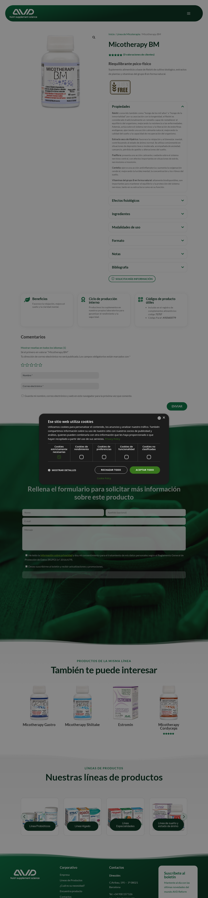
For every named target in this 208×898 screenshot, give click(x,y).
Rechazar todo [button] (111, 470)
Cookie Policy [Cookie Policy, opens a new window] (104, 478)
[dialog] (104, 449)
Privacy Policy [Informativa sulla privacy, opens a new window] (112, 438)
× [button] (163, 418)
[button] (62, 470)
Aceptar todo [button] (145, 470)
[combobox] (159, 418)
